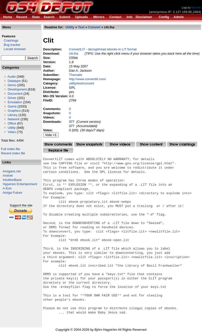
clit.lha (73, 53)
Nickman (196, 7)
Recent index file (13, 153)
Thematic (75, 75)
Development (17, 89)
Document (15, 93)
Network (14, 119)
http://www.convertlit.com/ (87, 79)
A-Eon (7, 188)
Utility (12, 128)
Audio (12, 76)
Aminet (8, 175)
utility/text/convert (81, 83)
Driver (12, 98)
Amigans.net (12, 171)
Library (13, 115)
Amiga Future (12, 192)
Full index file (10, 149)
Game (12, 106)
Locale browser (13, 49)
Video (12, 132)
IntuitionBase (12, 180)
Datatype (14, 81)
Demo (12, 85)
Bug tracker (10, 45)
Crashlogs (9, 40)
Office (12, 123)
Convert (94, 27)
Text (81, 27)
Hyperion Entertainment (20, 184)
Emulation (15, 102)
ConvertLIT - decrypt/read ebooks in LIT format (103, 49)
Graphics (14, 111)
